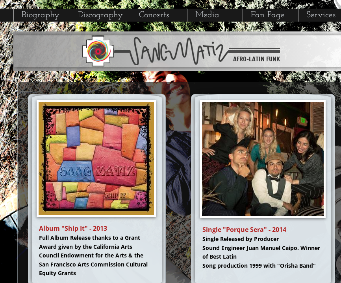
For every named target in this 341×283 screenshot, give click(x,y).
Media (207, 15)
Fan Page (268, 15)
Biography (40, 15)
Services (320, 15)
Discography (100, 15)
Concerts (154, 15)
